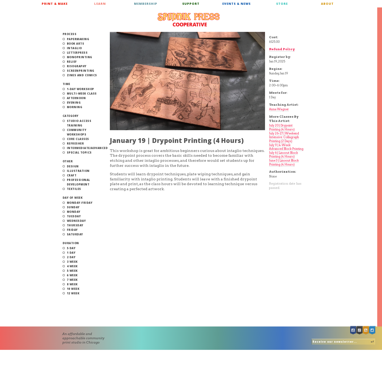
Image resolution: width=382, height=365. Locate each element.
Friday (72, 230)
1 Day (71, 252)
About (327, 4)
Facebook (353, 330)
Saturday (75, 234)
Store (282, 4)
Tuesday (74, 216)
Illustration (78, 171)
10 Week (73, 289)
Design (73, 166)
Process (70, 34)
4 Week (72, 266)
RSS (366, 330)
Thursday (75, 225)
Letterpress (77, 52)
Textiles (74, 189)
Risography (76, 66)
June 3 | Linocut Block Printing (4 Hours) (284, 162)
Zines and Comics (82, 75)
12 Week (73, 293)
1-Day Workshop (80, 89)
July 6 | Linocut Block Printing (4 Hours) (283, 155)
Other (68, 161)
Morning (75, 107)
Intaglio (74, 48)
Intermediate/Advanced (87, 148)
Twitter (372, 330)
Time (66, 84)
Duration (71, 243)
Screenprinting (80, 71)
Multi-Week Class (82, 93)
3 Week (72, 262)
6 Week (72, 275)
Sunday (73, 207)
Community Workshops (76, 132)
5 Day (71, 248)
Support (190, 4)
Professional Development (78, 182)
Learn (100, 4)
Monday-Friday (80, 203)
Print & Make (55, 4)
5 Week (72, 271)
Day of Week (73, 198)
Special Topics (79, 152)
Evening (74, 102)
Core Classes (78, 139)
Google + (360, 330)
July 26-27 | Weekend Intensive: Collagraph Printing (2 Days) (284, 137)
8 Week (72, 284)
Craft (72, 175)
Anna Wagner (279, 109)
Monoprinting (79, 57)
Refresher (75, 143)
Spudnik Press (189, 20)
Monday (73, 212)
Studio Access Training (79, 123)
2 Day (71, 257)
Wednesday (76, 221)
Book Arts (75, 43)
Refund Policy (282, 49)
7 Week (72, 280)
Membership (145, 4)
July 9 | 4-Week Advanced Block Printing (286, 147)
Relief (72, 61)
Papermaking (78, 39)
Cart (353, 5)
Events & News (236, 4)
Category (71, 116)
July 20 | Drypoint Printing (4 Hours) (282, 127)
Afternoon (76, 98)
